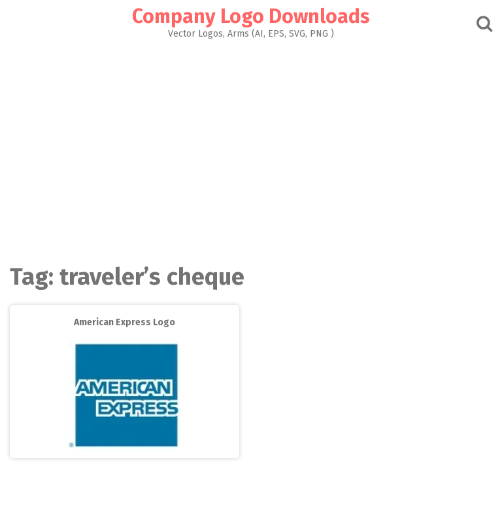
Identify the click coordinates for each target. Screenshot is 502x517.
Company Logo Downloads (251, 16)
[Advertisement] (251, 148)
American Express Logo (124, 322)
